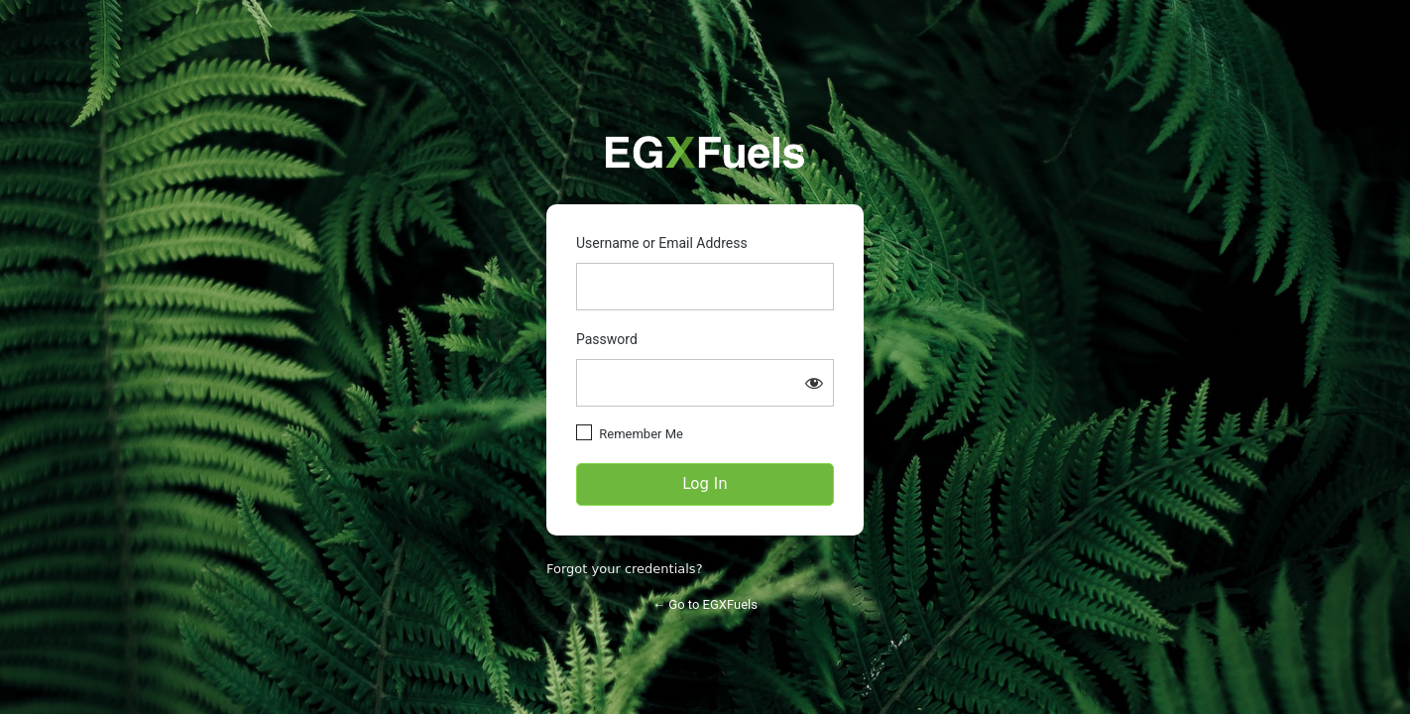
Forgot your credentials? (624, 568)
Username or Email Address (662, 243)
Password (607, 339)
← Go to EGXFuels (705, 604)
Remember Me (641, 433)
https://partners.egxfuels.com (705, 152)
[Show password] (814, 383)
